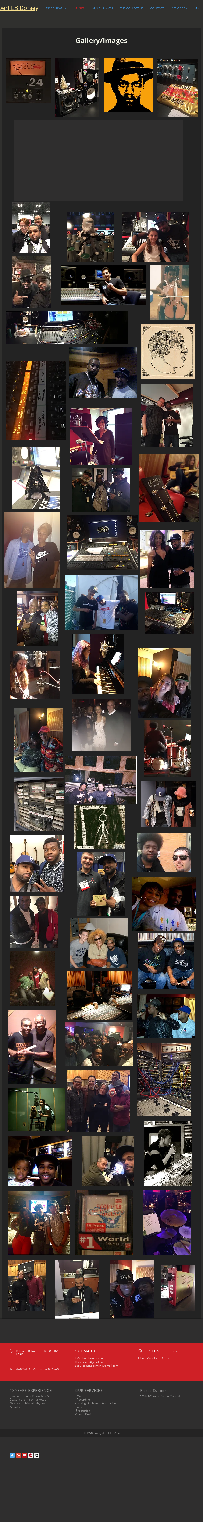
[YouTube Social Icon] (24, 1455)
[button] (98, 160)
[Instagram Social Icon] (36, 1455)
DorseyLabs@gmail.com (90, 1362)
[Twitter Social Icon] (12, 1455)
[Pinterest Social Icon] (30, 1455)
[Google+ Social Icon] (18, 1455)
